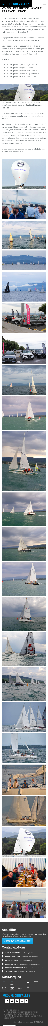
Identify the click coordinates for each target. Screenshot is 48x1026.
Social (7, 1001)
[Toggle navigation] (44, 3)
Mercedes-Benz (10, 1016)
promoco (29, 1022)
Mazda (26, 1016)
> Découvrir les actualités (17, 941)
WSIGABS (39, 1022)
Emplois (21, 1014)
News (15, 1014)
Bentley (20, 1016)
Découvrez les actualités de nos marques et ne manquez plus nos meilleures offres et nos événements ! (24, 935)
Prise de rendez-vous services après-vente (21, 1012)
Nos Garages (14, 1010)
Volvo (39, 1016)
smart (11, 1018)
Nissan (6, 1018)
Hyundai (33, 1016)
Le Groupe (8, 1014)
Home (5, 1010)
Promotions (30, 1014)
